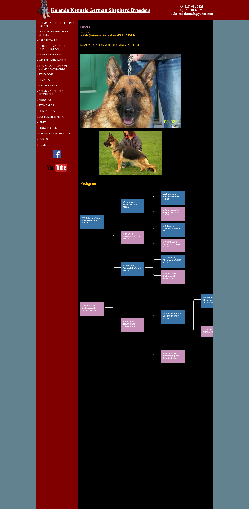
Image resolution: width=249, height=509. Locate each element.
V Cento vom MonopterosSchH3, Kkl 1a (172, 261)
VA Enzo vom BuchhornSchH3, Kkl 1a (171, 197)
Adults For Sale (50, 54)
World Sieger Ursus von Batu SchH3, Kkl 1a (172, 317)
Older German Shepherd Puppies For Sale (55, 47)
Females (44, 80)
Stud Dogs (46, 74)
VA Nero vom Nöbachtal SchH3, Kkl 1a (132, 205)
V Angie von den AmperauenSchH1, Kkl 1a (172, 213)
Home (42, 145)
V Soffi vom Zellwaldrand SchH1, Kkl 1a (129, 325)
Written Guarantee (52, 60)
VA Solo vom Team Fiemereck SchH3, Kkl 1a (91, 221)
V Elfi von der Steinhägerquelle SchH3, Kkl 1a (171, 357)
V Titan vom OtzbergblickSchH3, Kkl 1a (132, 269)
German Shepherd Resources (51, 93)
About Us (45, 100)
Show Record (48, 128)
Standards (46, 105)
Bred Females (48, 40)
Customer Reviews (51, 116)
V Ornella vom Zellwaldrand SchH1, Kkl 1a (89, 309)
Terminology (48, 85)
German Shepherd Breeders (119, 10)
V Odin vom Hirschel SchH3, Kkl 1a (173, 229)
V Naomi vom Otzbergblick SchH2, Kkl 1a (170, 277)
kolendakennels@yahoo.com (193, 13)
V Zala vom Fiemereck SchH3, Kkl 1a (132, 237)
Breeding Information (55, 133)
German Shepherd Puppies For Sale (57, 24)
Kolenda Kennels (69, 10)
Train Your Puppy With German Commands (55, 67)
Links (42, 122)
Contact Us (47, 111)
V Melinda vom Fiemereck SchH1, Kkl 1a (172, 245)
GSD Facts (45, 139)
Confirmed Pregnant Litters (53, 33)
